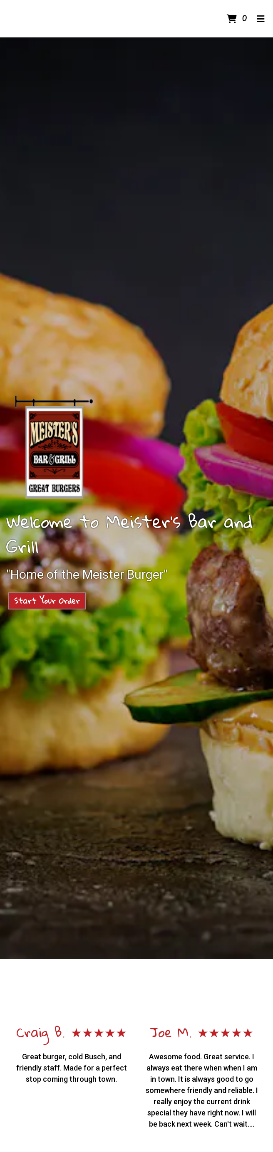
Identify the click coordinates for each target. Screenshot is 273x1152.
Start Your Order (47, 601)
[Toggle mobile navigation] (261, 18)
